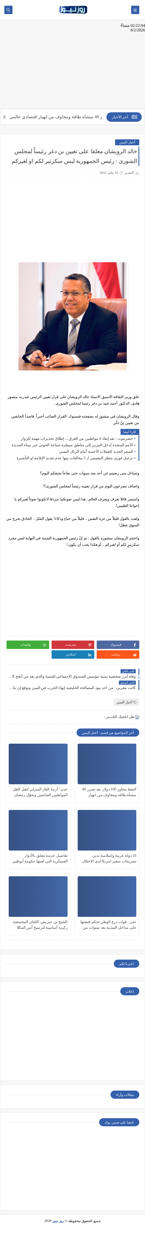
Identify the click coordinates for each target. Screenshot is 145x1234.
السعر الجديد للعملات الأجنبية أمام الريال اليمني (96, 451)
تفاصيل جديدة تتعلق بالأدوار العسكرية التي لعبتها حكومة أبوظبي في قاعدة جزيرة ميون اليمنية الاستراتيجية (40, 859)
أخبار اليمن (127, 142)
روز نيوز (58, 1221)
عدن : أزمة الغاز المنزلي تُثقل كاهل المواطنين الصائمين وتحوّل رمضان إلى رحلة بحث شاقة (40, 792)
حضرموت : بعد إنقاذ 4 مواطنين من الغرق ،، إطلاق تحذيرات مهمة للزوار (77, 439)
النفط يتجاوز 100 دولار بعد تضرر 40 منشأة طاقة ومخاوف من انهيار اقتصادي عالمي (109, 792)
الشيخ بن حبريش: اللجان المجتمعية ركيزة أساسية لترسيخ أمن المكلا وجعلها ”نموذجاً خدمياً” (40, 925)
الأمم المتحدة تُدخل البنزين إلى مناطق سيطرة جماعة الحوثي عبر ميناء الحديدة (72, 445)
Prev (4, 676)
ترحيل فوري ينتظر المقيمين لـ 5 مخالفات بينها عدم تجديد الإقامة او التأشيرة (75, 458)
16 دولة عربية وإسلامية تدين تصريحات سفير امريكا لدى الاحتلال (109, 858)
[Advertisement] (72, 67)
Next (140, 676)
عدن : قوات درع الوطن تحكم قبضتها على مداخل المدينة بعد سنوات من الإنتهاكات (108, 925)
